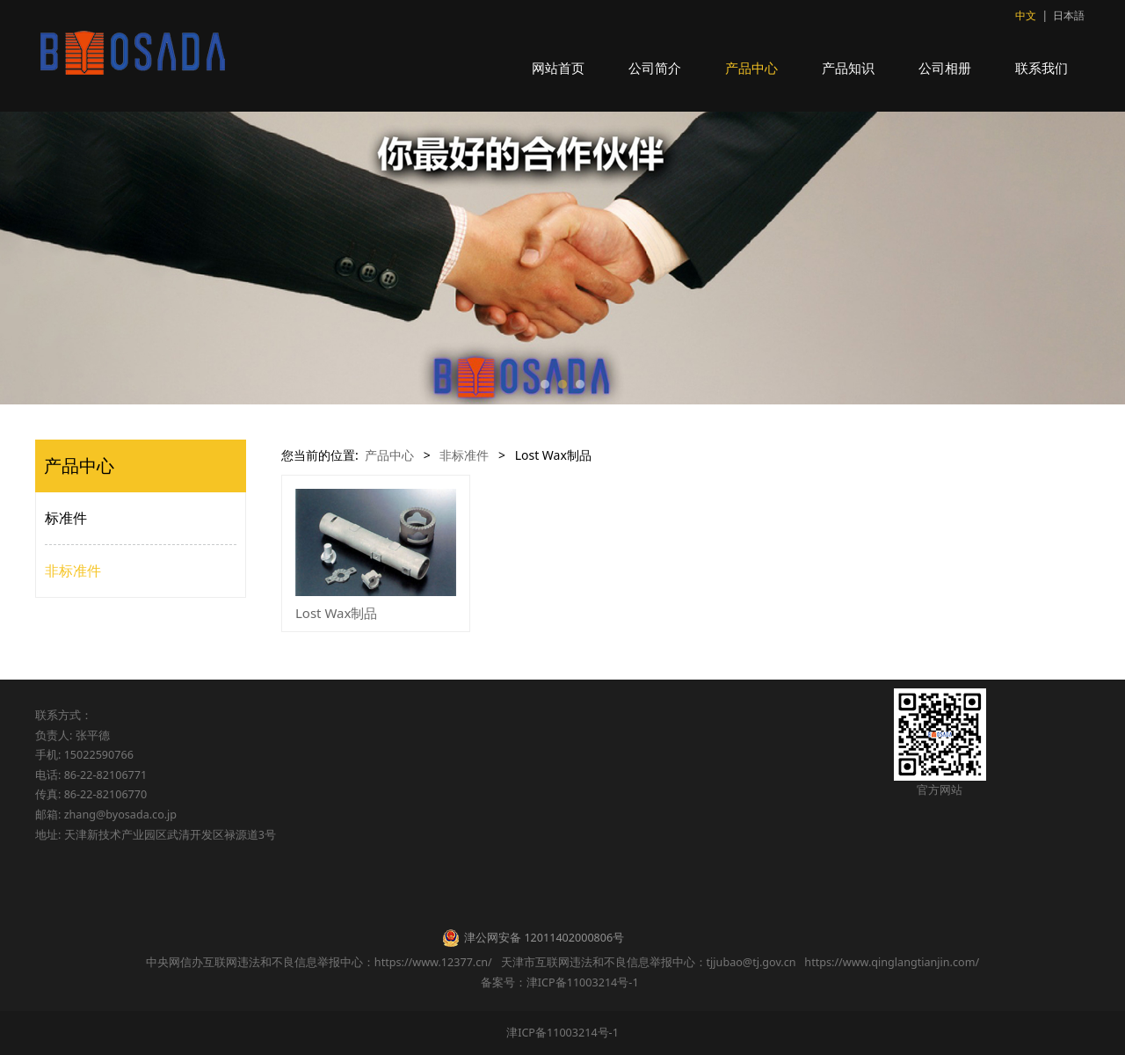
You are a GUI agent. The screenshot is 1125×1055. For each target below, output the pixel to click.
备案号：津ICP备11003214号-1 (562, 982)
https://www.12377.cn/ (433, 962)
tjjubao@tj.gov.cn (751, 962)
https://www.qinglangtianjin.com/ (891, 962)
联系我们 (1041, 67)
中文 (1025, 15)
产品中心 (751, 67)
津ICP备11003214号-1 (562, 1032)
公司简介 (654, 67)
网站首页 (558, 67)
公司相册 (944, 67)
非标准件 (73, 570)
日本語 (1069, 15)
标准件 (66, 518)
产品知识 (848, 67)
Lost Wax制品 (336, 613)
